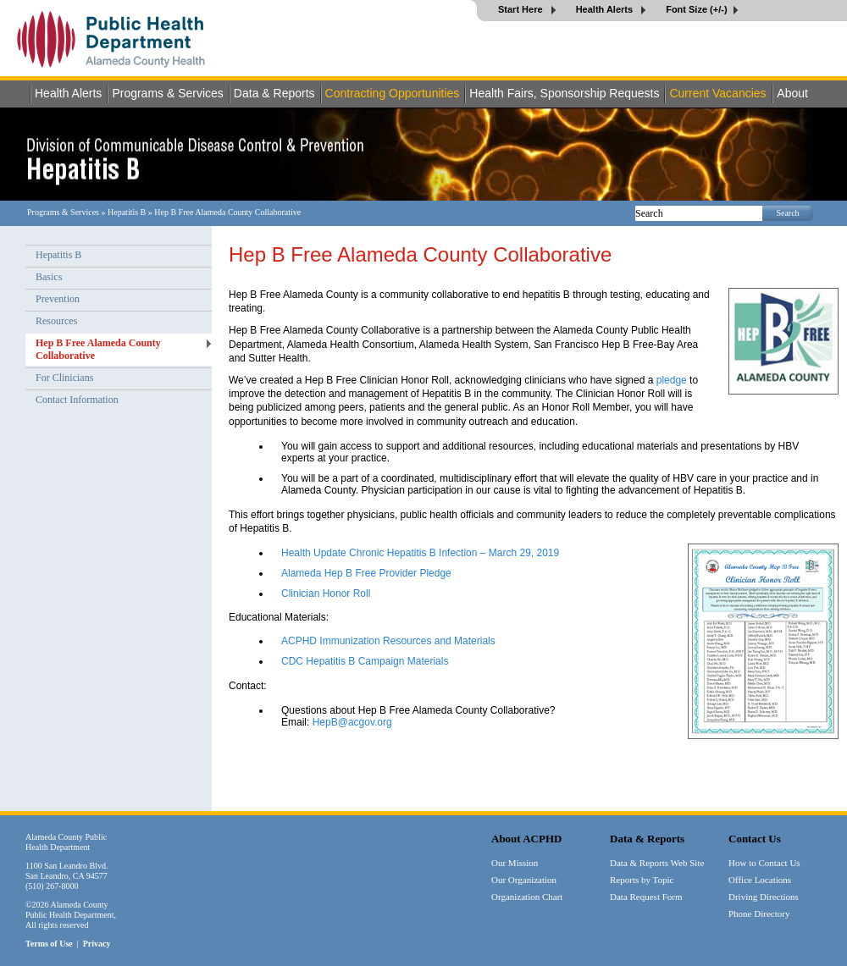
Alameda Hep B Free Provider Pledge (366, 573)
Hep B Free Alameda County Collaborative (98, 349)
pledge (671, 380)
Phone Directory (758, 913)
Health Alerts (606, 9)
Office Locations (759, 880)
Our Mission (514, 863)
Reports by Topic (641, 880)
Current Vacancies (717, 93)
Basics (49, 277)
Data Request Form (646, 896)
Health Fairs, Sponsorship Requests (564, 93)
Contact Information (77, 400)
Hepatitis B (127, 212)
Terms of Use (49, 943)
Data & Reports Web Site (657, 863)
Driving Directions (763, 896)
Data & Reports (274, 93)
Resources (56, 321)
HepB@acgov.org (352, 722)
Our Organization (523, 880)
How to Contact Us (764, 863)
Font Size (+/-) (696, 9)
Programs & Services (167, 93)
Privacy (97, 943)
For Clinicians (64, 378)
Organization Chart (526, 896)
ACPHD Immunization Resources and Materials (388, 641)
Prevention (58, 299)
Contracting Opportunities (392, 93)
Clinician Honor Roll (325, 593)
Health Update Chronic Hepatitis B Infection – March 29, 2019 (420, 553)
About (792, 93)
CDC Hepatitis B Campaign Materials (364, 661)
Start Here (521, 9)
